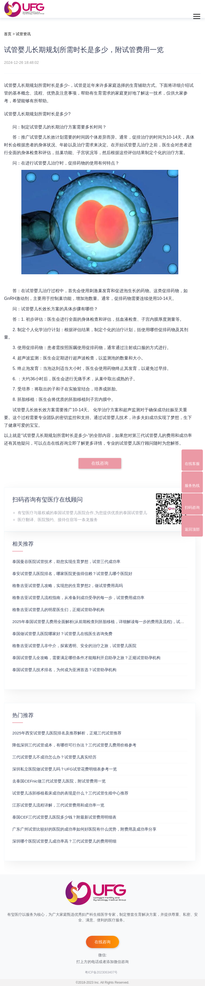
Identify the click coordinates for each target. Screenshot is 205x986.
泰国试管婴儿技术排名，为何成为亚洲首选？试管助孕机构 (64, 669)
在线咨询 (99, 463)
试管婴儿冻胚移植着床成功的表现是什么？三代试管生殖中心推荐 (70, 793)
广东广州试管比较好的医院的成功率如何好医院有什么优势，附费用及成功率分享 (84, 829)
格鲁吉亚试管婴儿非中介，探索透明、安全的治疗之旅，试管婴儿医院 (74, 645)
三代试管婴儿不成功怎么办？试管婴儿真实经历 (54, 757)
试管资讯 (23, 34)
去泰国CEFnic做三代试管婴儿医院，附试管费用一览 (58, 781)
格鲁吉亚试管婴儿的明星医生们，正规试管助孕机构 (58, 609)
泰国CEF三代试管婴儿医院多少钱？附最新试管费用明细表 (64, 817)
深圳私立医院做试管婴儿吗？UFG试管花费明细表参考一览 (64, 769)
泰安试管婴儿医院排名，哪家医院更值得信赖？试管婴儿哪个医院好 (72, 573)
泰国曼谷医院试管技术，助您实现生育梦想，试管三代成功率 (66, 561)
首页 (7, 34)
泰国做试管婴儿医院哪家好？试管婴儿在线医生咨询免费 (62, 633)
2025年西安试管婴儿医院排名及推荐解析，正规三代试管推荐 (66, 733)
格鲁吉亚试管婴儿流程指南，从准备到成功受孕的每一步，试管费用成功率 (78, 597)
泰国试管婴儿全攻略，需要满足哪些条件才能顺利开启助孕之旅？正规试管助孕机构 (86, 657)
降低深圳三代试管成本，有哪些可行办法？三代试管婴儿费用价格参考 (74, 745)
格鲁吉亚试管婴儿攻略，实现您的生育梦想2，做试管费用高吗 (67, 585)
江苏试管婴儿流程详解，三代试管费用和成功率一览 (58, 805)
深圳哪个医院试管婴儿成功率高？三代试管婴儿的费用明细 (64, 841)
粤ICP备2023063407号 (101, 972)
